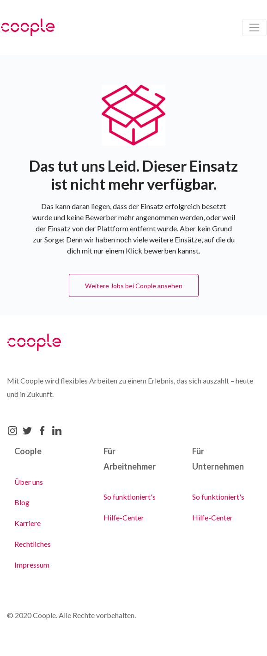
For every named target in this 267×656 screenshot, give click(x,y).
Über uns (28, 481)
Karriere (27, 523)
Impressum (31, 564)
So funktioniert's (129, 496)
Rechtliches (32, 543)
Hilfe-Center (123, 517)
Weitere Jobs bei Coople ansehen (133, 286)
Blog (22, 502)
